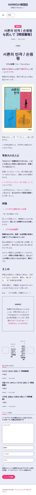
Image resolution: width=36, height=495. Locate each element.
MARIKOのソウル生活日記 (18, 323)
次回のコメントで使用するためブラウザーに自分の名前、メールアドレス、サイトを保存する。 (18, 469)
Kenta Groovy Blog (21, 489)
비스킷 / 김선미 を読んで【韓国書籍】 (16, 371)
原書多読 (18, 26)
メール (6, 454)
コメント (6, 425)
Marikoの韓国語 (18, 4)
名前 (5, 447)
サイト (5, 460)
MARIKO (13, 39)
